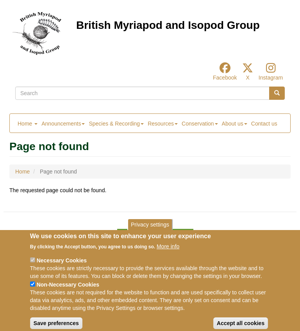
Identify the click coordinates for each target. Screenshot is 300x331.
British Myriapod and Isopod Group (168, 25)
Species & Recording (116, 123)
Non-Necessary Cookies (68, 292)
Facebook (225, 77)
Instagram (271, 77)
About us (234, 123)
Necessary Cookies (62, 267)
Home (28, 123)
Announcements (63, 123)
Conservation (200, 123)
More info (168, 253)
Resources (163, 123)
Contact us (264, 123)
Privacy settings (150, 231)
